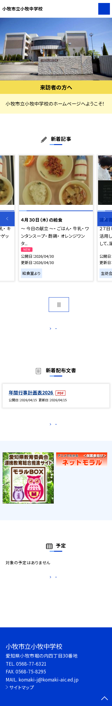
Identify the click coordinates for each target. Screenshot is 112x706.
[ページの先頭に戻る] (104, 699)
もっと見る (53, 330)
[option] (56, 49)
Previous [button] (7, 219)
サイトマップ (21, 687)
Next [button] (104, 219)
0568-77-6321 (31, 663)
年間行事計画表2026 (31, 398)
